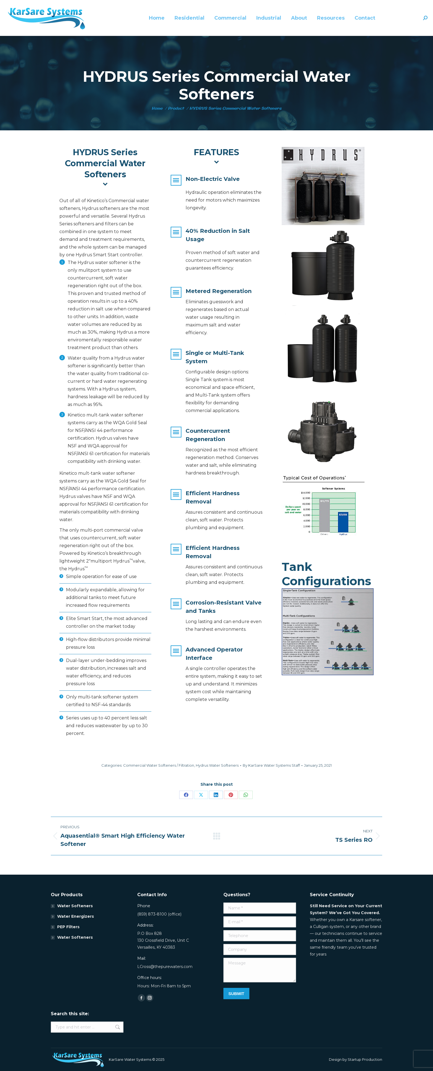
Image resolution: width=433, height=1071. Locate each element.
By (271, 765)
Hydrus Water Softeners (217, 765)
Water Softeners (75, 905)
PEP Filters (68, 926)
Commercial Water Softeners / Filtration (158, 765)
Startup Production (365, 1059)
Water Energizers (75, 916)
